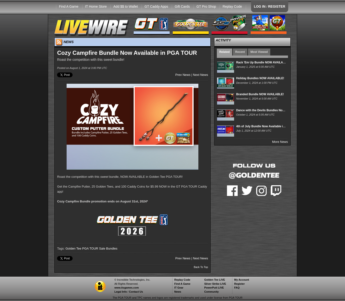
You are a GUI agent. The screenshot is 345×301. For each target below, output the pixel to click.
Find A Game (68, 6)
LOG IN (259, 6)
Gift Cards (182, 6)
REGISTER (276, 6)
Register (239, 283)
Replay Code (232, 6)
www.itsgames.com (126, 287)
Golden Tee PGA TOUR (81, 248)
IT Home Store (96, 6)
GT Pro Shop (206, 6)
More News (280, 142)
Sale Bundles (108, 248)
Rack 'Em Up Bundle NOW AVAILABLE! (263, 62)
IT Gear (178, 287)
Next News (200, 75)
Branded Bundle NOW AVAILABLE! (260, 94)
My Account (241, 279)
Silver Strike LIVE (215, 283)
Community (211, 291)
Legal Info (120, 291)
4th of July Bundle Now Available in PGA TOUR (268, 126)
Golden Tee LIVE (214, 279)
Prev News (182, 75)
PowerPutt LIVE (214, 287)
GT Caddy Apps (156, 6)
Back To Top (201, 267)
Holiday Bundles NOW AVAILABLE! (260, 78)
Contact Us (136, 291)
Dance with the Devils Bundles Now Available (267, 110)
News (177, 291)
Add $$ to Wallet (125, 6)
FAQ (237, 287)
